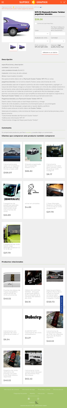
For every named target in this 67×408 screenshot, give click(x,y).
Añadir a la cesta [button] (50, 52)
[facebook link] (28, 399)
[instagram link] (38, 399)
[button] (13, 47)
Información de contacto (11, 389)
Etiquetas (50, 393)
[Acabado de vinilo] (42, 41)
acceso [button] (28, 132)
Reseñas (32, 393)
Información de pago (28, 389)
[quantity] (58, 41)
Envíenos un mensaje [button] (61, 304)
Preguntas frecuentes (20, 393)
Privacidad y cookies (44, 389)
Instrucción (41, 393)
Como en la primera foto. (44, 23)
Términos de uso (58, 389)
